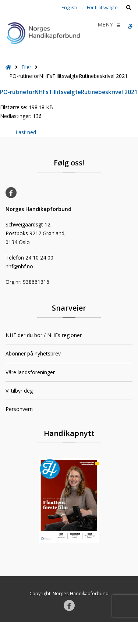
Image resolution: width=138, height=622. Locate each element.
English (69, 7)
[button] (105, 25)
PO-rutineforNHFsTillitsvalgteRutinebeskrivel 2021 (69, 92)
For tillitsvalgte (102, 7)
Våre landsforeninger (30, 372)
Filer (26, 67)
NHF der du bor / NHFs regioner (44, 335)
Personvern (19, 408)
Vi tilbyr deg (19, 390)
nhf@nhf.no (19, 266)
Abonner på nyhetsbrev (33, 353)
